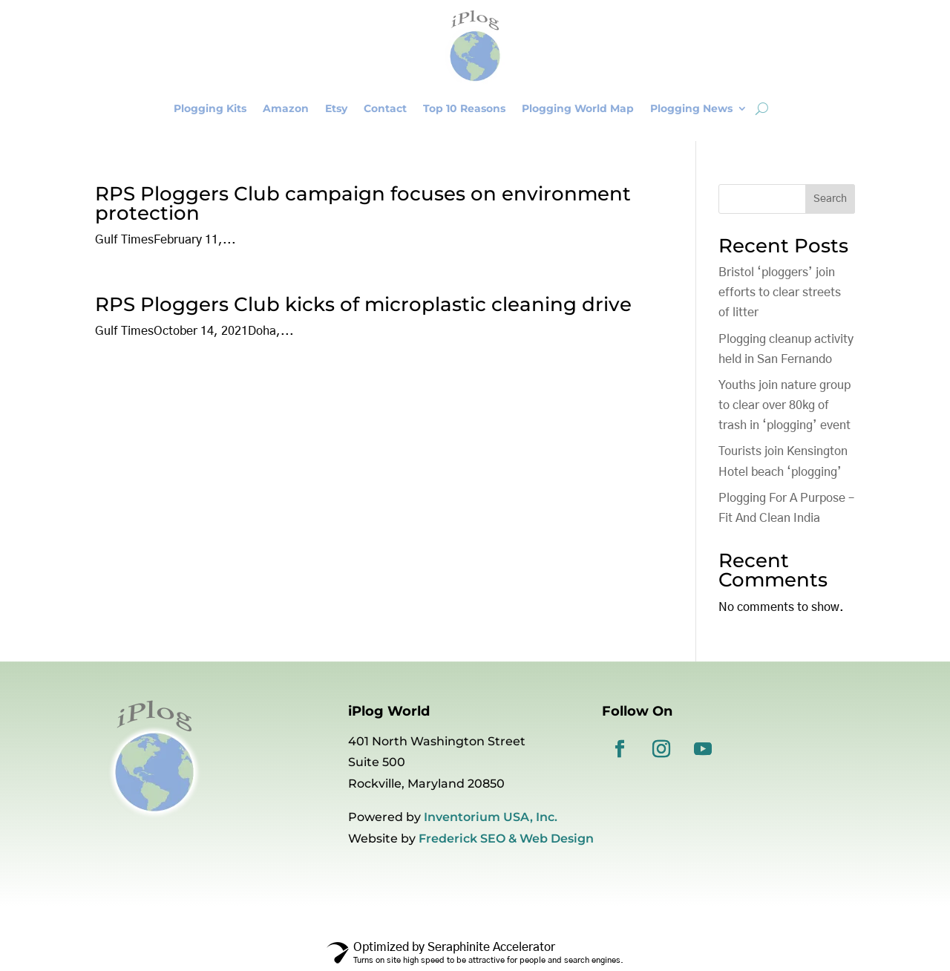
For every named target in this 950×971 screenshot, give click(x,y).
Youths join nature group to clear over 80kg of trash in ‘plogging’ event (784, 405)
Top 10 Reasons (464, 108)
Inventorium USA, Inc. (490, 817)
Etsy (336, 108)
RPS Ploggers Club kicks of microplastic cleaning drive (363, 304)
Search (830, 199)
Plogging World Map (578, 108)
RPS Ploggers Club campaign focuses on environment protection (363, 203)
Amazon (286, 108)
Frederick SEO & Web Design (506, 838)
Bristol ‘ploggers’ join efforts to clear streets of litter (779, 292)
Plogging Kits (210, 108)
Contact (385, 108)
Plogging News (691, 108)
